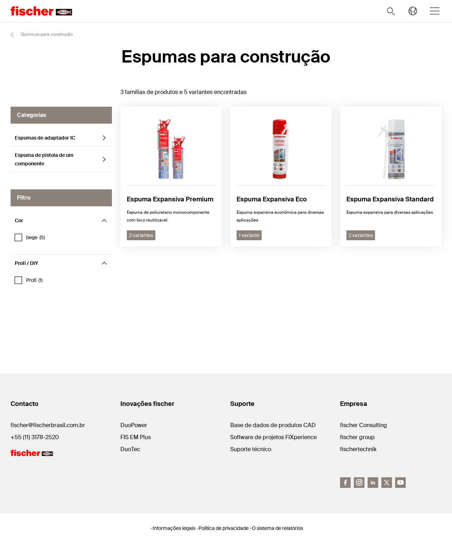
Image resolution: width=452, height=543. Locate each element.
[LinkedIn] (373, 482)
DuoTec (130, 449)
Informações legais (174, 528)
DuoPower (133, 425)
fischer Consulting (363, 425)
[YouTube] (400, 482)
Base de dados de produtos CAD (273, 425)
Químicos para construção (38, 34)
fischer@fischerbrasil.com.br (48, 425)
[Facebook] (345, 482)
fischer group (357, 437)
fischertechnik (358, 449)
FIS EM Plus (135, 437)
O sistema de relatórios (277, 528)
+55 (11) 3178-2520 (35, 437)
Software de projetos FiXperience (273, 437)
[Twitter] (386, 482)
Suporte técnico (250, 449)
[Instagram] (359, 482)
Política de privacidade (223, 528)
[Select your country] (413, 11)
